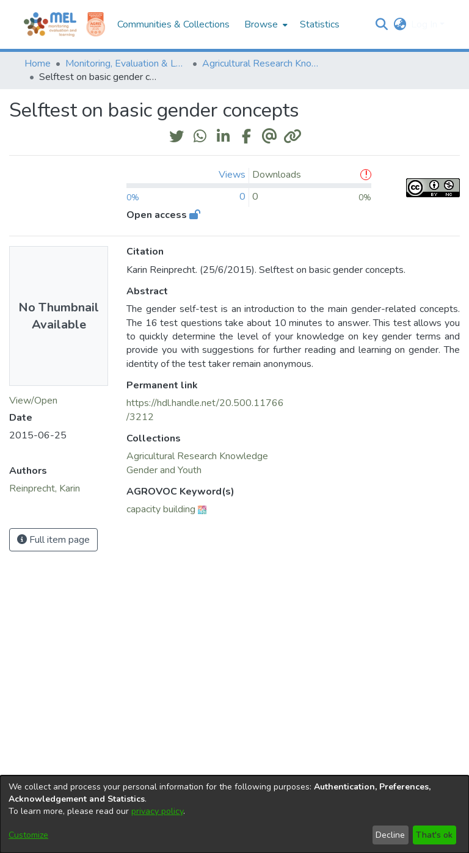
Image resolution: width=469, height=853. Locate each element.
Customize (28, 835)
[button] (381, 24)
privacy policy (157, 811)
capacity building (160, 509)
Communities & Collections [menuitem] (173, 24)
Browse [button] (261, 24)
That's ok (434, 835)
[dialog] (234, 814)
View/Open (33, 400)
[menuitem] (265, 24)
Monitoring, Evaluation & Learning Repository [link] (126, 63)
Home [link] (37, 63)
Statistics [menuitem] (320, 24)
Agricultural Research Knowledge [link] (263, 63)
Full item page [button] (53, 539)
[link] (197, 456)
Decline (390, 835)
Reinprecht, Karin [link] (44, 488)
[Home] (50, 24)
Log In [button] (425, 24)
